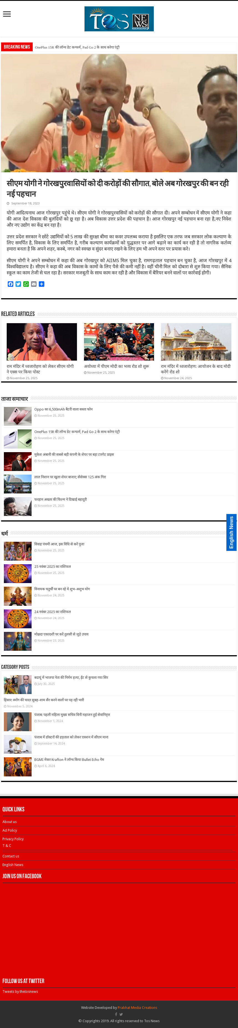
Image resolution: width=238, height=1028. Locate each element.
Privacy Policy (13, 839)
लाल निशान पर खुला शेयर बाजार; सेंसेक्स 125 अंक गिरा (70, 477)
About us (9, 822)
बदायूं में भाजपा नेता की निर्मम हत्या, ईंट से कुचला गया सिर (71, 677)
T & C (6, 846)
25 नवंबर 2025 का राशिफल (52, 566)
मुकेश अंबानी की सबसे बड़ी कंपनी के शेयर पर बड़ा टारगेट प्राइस (74, 454)
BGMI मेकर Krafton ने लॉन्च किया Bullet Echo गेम (69, 760)
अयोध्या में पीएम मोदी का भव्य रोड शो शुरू (116, 366)
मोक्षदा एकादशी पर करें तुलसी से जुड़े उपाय (61, 634)
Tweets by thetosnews (20, 991)
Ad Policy (9, 830)
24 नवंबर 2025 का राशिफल (52, 612)
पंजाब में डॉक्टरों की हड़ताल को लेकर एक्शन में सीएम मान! (71, 737)
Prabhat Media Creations (137, 1008)
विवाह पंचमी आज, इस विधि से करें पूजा (59, 544)
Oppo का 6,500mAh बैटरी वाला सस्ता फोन (63, 409)
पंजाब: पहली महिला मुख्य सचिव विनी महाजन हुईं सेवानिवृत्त (72, 715)
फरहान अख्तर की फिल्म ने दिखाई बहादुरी (60, 499)
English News (12, 865)
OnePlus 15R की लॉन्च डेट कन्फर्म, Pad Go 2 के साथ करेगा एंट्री (77, 47)
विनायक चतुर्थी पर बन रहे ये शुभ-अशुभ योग (62, 589)
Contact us (10, 856)
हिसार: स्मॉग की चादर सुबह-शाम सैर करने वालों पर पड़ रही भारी (44, 700)
